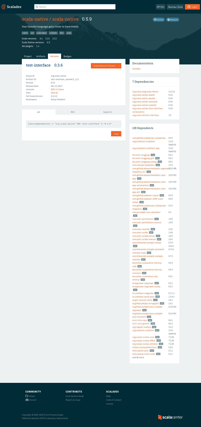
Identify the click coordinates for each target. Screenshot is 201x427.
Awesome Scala (175, 7)
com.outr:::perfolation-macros (146, 222)
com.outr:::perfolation (142, 219)
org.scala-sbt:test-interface (145, 115)
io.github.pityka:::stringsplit (145, 303)
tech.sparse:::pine (140, 350)
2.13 (47, 38)
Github (30, 396)
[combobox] (106, 65)
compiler (53, 33)
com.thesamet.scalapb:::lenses (146, 242)
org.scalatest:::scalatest (143, 141)
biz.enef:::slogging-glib (143, 158)
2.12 (54, 38)
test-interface (38, 65)
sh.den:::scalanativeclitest (144, 347)
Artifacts (40, 56)
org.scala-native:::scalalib (144, 105)
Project (28, 56)
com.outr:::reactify (141, 229)
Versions (54, 56)
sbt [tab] (38, 112)
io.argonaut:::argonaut (142, 283)
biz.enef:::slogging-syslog (144, 161)
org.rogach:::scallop (141, 327)
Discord (30, 399)
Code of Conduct (114, 399)
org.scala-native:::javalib (143, 98)
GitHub (158, 19)
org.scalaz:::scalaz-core (143, 337)
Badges (67, 56)
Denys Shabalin (58, 99)
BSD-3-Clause (57, 89)
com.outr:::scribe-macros (144, 239)
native (25, 33)
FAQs (108, 396)
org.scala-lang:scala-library (145, 91)
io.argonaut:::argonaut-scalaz (146, 286)
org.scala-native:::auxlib (143, 94)
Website (173, 19)
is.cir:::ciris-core (139, 320)
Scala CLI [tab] (107, 112)
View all (54, 92)
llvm (61, 33)
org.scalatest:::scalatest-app (145, 148)
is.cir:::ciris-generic (141, 323)
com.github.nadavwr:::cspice (145, 195)
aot (32, 33)
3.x (41, 38)
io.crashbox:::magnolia (142, 293)
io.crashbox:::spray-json (143, 296)
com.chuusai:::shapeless (143, 165)
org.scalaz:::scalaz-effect (143, 340)
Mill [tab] (72, 112)
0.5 (48, 42)
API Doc (160, 6)
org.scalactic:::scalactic (143, 330)
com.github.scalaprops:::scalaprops (149, 137)
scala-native (35, 19)
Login (192, 6)
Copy (116, 133)
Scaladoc (136, 68)
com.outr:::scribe (140, 232)
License (109, 403)
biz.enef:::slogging (141, 154)
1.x (37, 46)
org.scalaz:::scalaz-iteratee (145, 343)
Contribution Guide (75, 396)
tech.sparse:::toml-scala (143, 353)
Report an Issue (73, 399)
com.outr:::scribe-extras (143, 235)
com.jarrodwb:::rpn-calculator (146, 212)
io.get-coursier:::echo (142, 300)
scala (69, 33)
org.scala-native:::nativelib (144, 101)
